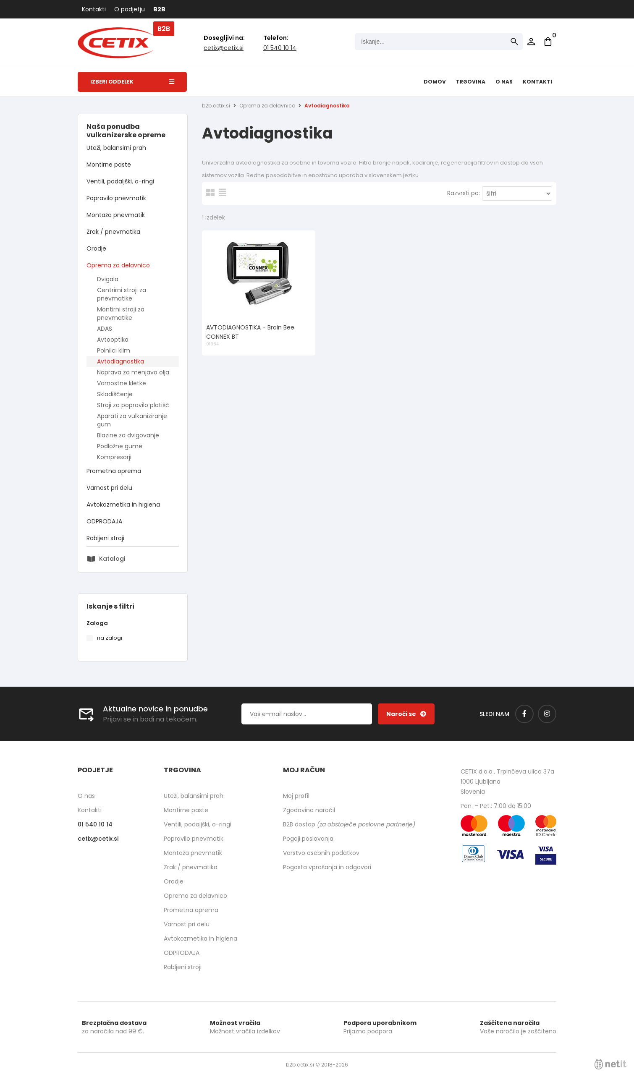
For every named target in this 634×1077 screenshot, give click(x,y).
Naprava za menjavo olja (133, 372)
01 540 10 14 (279, 48)
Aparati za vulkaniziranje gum (132, 420)
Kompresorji (114, 457)
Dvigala (107, 279)
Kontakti (94, 9)
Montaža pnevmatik (115, 215)
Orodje (96, 248)
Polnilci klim (113, 350)
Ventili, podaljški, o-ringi (120, 181)
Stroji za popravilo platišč (133, 405)
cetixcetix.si (224, 48)
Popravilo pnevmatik (116, 198)
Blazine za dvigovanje (128, 435)
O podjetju (129, 9)
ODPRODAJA (104, 521)
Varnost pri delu (109, 488)
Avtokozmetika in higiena (123, 504)
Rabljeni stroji (105, 538)
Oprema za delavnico (118, 265)
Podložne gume (119, 446)
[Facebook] (524, 714)
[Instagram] (547, 714)
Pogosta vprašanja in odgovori (327, 867)
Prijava (531, 41)
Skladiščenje (115, 394)
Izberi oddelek (132, 81)
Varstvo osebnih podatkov (321, 853)
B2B (159, 9)
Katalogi (112, 558)
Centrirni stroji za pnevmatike (121, 294)
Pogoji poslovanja (308, 838)
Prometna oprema (113, 471)
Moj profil (296, 796)
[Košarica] (548, 41)
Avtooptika (112, 339)
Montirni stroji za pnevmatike (120, 313)
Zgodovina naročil (309, 810)
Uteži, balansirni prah (116, 148)
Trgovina (470, 81)
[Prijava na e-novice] (406, 713)
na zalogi (109, 638)
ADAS (104, 328)
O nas (504, 81)
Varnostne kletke (121, 383)
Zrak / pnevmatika (113, 231)
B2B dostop (349, 824)
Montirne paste (108, 164)
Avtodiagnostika (120, 361)
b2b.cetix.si (216, 105)
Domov (435, 81)
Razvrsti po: (463, 193)
